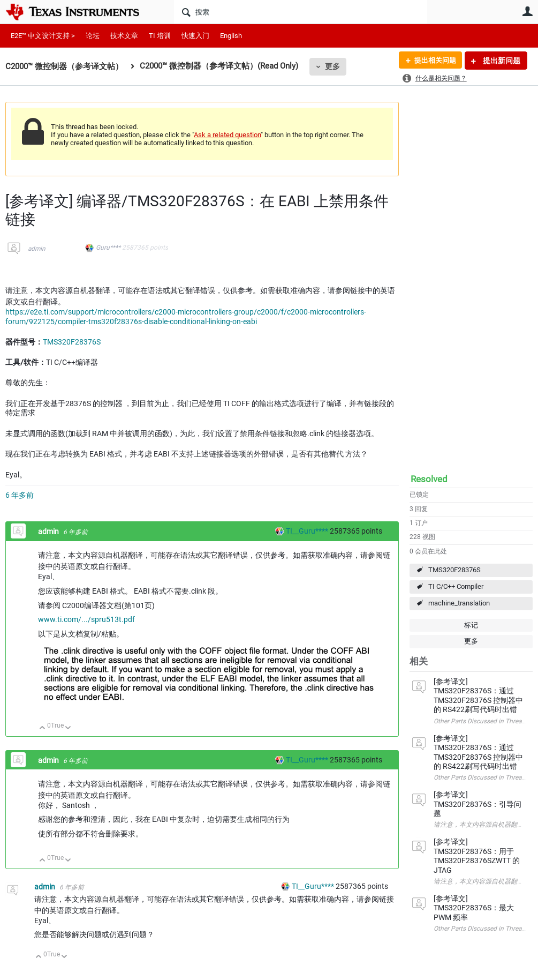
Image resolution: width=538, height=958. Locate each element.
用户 (527, 11)
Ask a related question (227, 135)
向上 (42, 728)
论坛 (93, 36)
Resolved (429, 479)
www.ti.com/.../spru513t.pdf (86, 619)
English (231, 36)
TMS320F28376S (454, 570)
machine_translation (459, 603)
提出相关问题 (432, 60)
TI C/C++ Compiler (455, 586)
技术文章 (124, 36)
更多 (332, 66)
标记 (471, 625)
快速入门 (195, 36)
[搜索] (300, 12)
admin (37, 248)
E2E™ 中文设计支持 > (43, 36)
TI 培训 (160, 36)
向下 (68, 728)
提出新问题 (500, 60)
